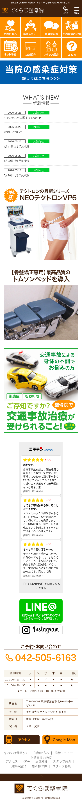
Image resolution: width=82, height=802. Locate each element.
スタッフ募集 (62, 766)
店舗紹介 (41, 761)
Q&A (26, 761)
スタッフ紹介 (62, 761)
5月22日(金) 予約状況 (16, 160)
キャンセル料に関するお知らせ (22, 117)
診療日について (13, 131)
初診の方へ (41, 753)
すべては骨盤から (16, 753)
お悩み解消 (18, 766)
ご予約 (66, 10)
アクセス (12, 761)
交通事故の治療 (41, 758)
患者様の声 (39, 766)
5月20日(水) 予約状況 (16, 175)
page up (41, 777)
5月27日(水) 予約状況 (16, 146)
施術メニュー (64, 753)
